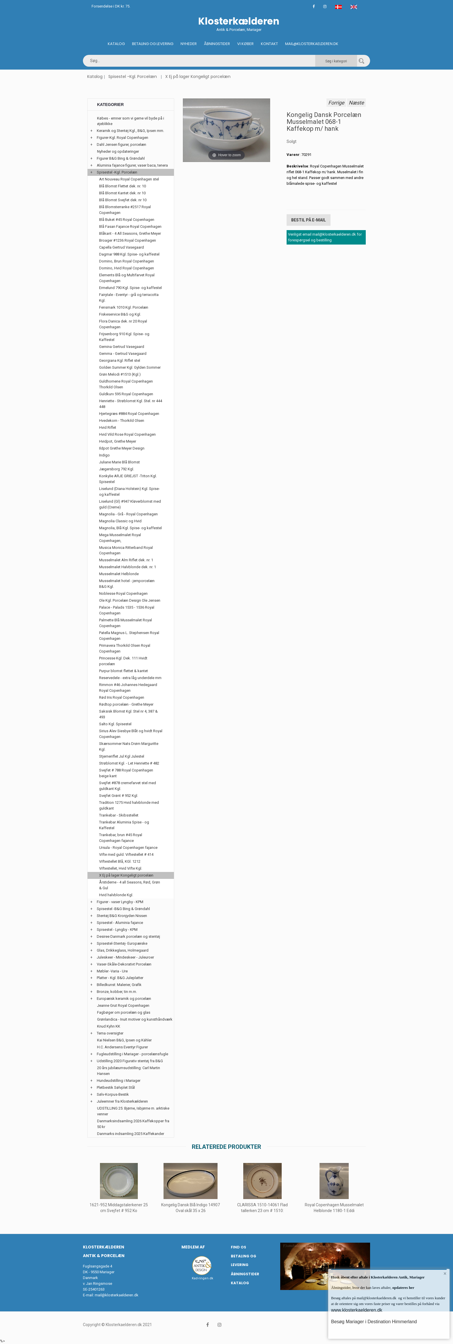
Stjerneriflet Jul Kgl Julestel (121, 756)
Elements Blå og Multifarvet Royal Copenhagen (127, 278)
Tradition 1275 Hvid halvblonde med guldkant (129, 805)
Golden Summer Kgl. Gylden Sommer (130, 367)
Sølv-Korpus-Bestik (113, 1094)
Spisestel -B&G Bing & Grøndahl (123, 909)
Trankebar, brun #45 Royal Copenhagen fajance (120, 838)
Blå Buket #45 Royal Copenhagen (126, 219)
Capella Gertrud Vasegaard (121, 247)
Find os (238, 1247)
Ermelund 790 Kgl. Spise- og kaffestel (130, 288)
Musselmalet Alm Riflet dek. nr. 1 (126, 560)
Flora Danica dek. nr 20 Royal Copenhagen (123, 324)
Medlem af (193, 1247)
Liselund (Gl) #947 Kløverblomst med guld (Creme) (130, 504)
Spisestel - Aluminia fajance (120, 922)
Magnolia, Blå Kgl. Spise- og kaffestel (130, 528)
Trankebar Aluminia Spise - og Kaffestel (124, 825)
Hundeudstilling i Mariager (118, 1080)
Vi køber (245, 43)
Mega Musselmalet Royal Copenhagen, (120, 538)
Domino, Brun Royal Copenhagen (126, 261)
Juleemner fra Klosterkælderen (122, 1101)
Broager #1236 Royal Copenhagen (127, 240)
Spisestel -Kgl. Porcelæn (132, 76)
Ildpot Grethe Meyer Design (121, 448)
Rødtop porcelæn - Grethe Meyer (126, 704)
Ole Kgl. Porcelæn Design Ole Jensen (129, 600)
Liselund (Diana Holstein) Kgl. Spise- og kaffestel (129, 491)
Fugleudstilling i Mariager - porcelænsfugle (132, 1054)
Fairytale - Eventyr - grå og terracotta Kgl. (129, 297)
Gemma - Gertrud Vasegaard (122, 353)
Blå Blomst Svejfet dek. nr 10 (122, 200)
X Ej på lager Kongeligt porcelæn (198, 76)
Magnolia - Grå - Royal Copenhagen (128, 514)
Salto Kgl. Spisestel (115, 724)
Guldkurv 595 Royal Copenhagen (126, 394)
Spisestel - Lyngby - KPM (117, 929)
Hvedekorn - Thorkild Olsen (121, 420)
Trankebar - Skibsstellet (118, 815)
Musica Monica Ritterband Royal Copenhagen (126, 550)
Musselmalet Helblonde (119, 574)
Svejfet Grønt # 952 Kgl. (118, 795)
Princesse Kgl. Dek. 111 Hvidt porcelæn (123, 661)
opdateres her (402, 1287)
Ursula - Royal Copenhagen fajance (128, 847)
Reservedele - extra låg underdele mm (130, 678)
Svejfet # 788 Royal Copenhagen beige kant (126, 773)
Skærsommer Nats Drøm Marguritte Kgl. (128, 746)
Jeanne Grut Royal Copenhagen (123, 1005)
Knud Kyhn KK (108, 1026)
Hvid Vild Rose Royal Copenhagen (127, 434)
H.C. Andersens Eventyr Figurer (122, 1047)
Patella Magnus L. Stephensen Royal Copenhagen (129, 636)
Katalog (116, 43)
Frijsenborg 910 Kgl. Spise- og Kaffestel (124, 337)
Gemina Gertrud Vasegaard (121, 346)
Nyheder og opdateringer (118, 151)
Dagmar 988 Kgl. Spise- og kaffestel (129, 254)
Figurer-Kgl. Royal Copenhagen (122, 137)
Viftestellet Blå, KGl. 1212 (119, 861)
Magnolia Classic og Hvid (120, 521)
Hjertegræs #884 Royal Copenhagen (129, 413)
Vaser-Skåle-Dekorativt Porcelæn (124, 964)
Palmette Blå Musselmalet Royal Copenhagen (125, 623)
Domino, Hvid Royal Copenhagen (126, 268)
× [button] (445, 1273)
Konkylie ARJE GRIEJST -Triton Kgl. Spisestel (128, 479)
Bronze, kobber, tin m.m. (117, 991)
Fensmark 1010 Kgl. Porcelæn (123, 307)
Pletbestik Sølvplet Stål (116, 1087)
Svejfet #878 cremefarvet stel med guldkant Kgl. (127, 786)
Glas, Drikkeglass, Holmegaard (122, 950)
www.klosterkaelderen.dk (356, 1310)
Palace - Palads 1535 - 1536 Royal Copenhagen (126, 610)
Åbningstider (217, 43)
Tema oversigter (110, 1033)
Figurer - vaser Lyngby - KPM (120, 902)
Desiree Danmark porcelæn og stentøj (128, 936)
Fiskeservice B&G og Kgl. (120, 314)
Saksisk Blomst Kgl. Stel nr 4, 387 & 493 (128, 714)
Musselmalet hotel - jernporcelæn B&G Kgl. (127, 584)
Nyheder (189, 43)
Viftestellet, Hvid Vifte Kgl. (120, 868)
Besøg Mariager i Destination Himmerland (374, 1321)
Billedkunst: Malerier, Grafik (119, 985)
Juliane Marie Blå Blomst (119, 462)
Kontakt (269, 43)
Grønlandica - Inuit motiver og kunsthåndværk (134, 1019)
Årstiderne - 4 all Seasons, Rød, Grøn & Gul (129, 885)
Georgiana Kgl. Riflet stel (119, 360)
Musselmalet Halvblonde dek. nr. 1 (127, 567)
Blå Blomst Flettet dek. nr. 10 (122, 186)
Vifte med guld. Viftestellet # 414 (126, 854)
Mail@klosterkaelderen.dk (311, 43)
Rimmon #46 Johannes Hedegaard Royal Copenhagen (128, 688)
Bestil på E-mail (308, 220)
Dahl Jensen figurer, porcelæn (121, 144)
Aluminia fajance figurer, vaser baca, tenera (132, 165)
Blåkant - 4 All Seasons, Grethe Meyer (130, 233)
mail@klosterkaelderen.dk (116, 1295)
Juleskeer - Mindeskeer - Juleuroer (125, 957)
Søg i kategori (336, 61)
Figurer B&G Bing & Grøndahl (121, 158)
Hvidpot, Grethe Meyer (117, 441)
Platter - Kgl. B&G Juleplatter (120, 978)
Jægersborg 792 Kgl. (116, 469)
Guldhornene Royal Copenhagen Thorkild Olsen (126, 384)
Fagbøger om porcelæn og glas (123, 1012)
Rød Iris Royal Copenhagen (121, 697)
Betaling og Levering (152, 43)
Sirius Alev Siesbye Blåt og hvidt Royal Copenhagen (130, 734)
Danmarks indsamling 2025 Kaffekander (130, 1134)
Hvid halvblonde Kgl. (116, 895)
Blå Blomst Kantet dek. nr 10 (122, 193)
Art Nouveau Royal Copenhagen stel (129, 179)
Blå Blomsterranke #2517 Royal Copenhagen (125, 210)
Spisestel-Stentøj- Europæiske (122, 943)
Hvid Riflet (107, 427)
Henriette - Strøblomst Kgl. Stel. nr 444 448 (130, 404)
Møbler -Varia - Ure (112, 971)
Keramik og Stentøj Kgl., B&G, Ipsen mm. (130, 130)
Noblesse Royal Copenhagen (123, 593)
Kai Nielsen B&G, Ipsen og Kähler (124, 1040)
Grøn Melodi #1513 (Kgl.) (120, 374)
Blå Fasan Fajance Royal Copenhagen (130, 226)
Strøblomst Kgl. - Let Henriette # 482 (129, 763)
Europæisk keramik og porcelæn (124, 998)
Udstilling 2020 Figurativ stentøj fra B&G (130, 1061)
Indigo (104, 455)
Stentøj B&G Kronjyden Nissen (122, 916)
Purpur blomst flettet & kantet (123, 671)
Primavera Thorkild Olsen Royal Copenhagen (124, 648)
